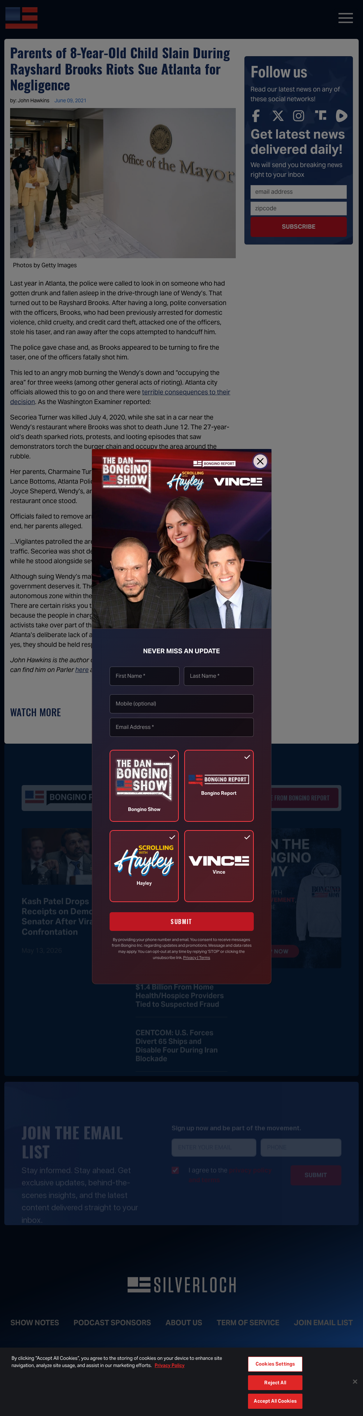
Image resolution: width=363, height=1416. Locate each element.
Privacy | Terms (196, 957)
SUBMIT (181, 921)
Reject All (275, 1383)
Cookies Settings (275, 1364)
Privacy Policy (170, 1365)
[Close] (260, 461)
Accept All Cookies (275, 1401)
